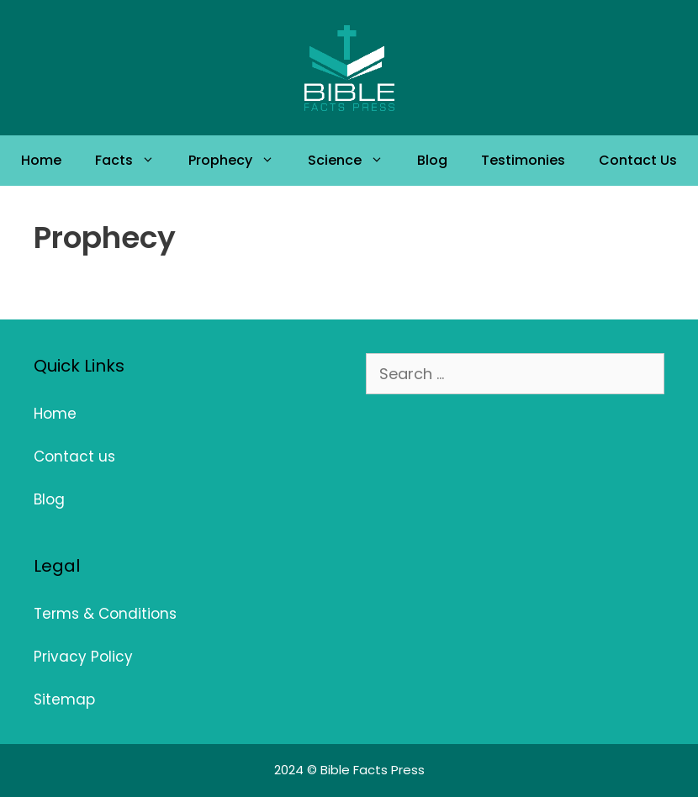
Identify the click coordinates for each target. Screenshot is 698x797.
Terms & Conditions (105, 614)
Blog (432, 160)
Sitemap (64, 699)
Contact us (74, 456)
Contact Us (638, 160)
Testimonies (523, 160)
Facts (133, 160)
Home (41, 160)
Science (354, 160)
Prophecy (239, 160)
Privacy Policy (83, 657)
